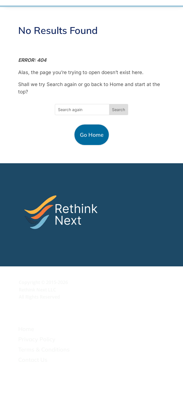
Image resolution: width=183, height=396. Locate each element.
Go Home (91, 134)
